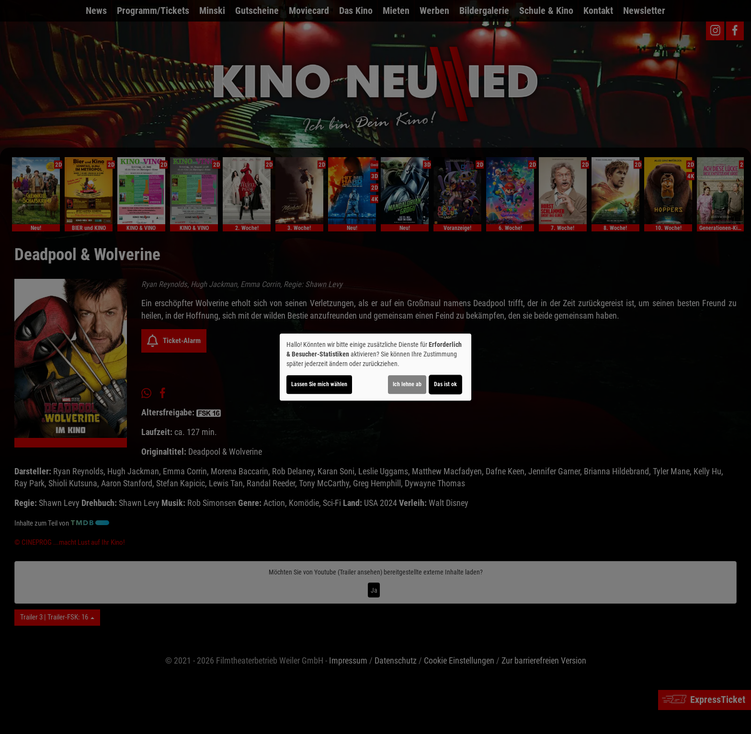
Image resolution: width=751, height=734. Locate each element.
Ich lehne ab (407, 384)
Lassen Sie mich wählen (319, 384)
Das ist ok (445, 384)
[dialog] (375, 367)
